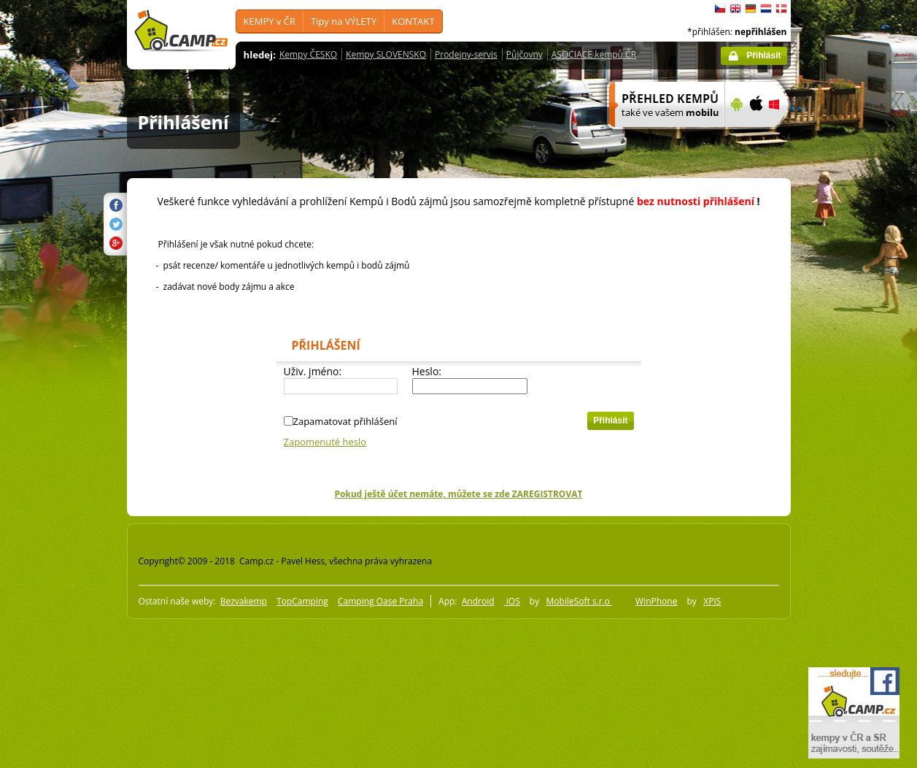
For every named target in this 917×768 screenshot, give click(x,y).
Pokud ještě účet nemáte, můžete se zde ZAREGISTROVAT (459, 494)
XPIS (712, 601)
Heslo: (427, 371)
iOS (512, 601)
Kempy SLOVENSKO (386, 54)
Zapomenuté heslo (325, 441)
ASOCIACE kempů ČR (594, 54)
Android (478, 601)
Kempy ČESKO (308, 54)
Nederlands (766, 9)
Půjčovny (524, 54)
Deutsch (751, 9)
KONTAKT (413, 21)
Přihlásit (763, 55)
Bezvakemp (243, 601)
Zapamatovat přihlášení (345, 421)
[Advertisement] (852, 439)
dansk (781, 9)
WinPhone (656, 601)
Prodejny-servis (466, 54)
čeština (720, 9)
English (735, 9)
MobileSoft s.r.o (579, 601)
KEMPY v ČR (269, 21)
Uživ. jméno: (313, 371)
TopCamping (302, 601)
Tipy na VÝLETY (343, 21)
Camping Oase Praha (380, 601)
